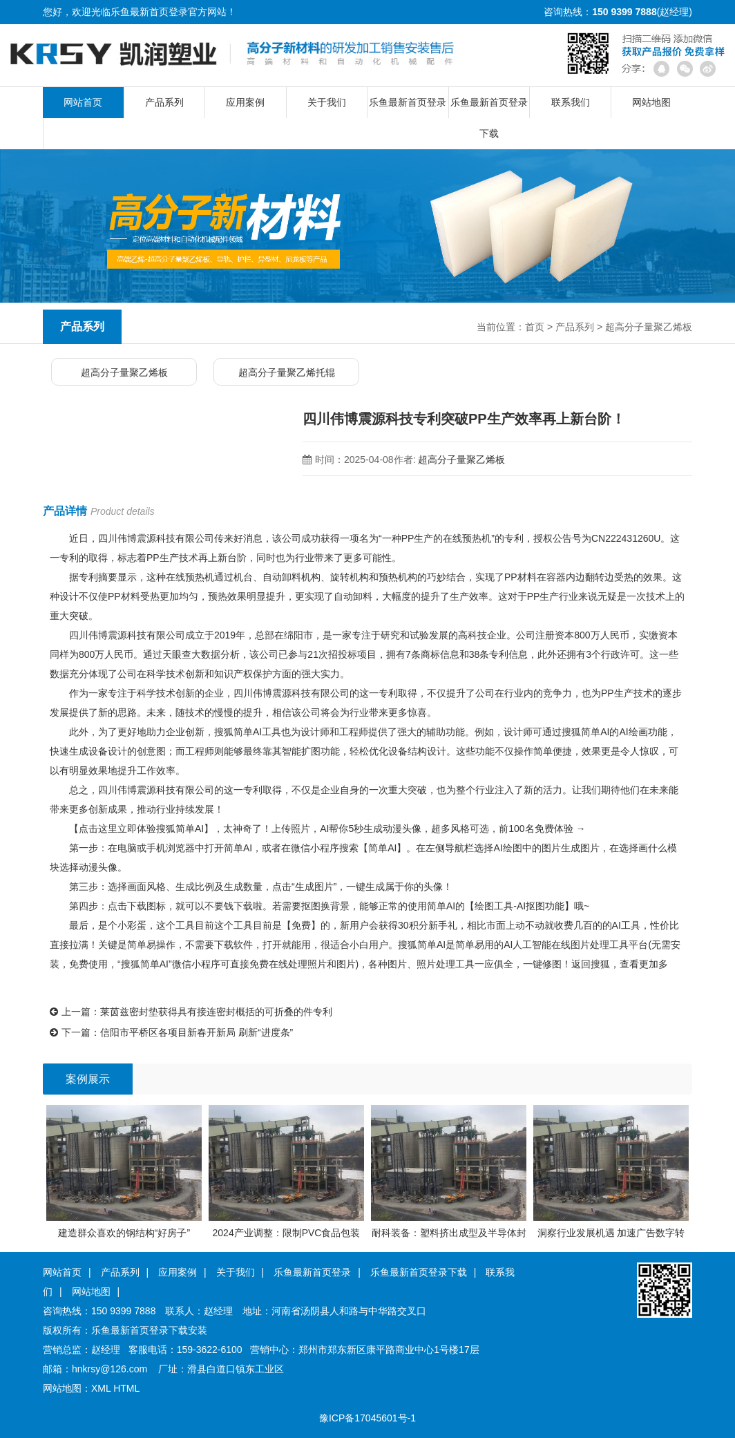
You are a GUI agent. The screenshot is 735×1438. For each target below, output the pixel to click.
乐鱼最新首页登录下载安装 (149, 1330)
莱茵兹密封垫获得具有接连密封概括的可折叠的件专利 (216, 1011)
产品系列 (164, 102)
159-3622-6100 (209, 1349)
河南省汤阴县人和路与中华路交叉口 (348, 1310)
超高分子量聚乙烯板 (648, 326)
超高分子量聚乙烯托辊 (286, 372)
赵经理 (218, 1310)
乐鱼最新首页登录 (149, 11)
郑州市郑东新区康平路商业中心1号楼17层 (388, 1349)
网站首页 (83, 102)
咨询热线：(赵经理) (618, 11)
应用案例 (245, 102)
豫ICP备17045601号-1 (367, 1417)
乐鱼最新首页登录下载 (489, 107)
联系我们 (570, 102)
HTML (126, 1388)
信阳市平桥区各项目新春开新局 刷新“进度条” (196, 1032)
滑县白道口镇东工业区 (235, 1368)
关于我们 (326, 102)
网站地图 (651, 102)
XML (101, 1388)
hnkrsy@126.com (109, 1368)
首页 (534, 326)
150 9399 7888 (123, 1310)
